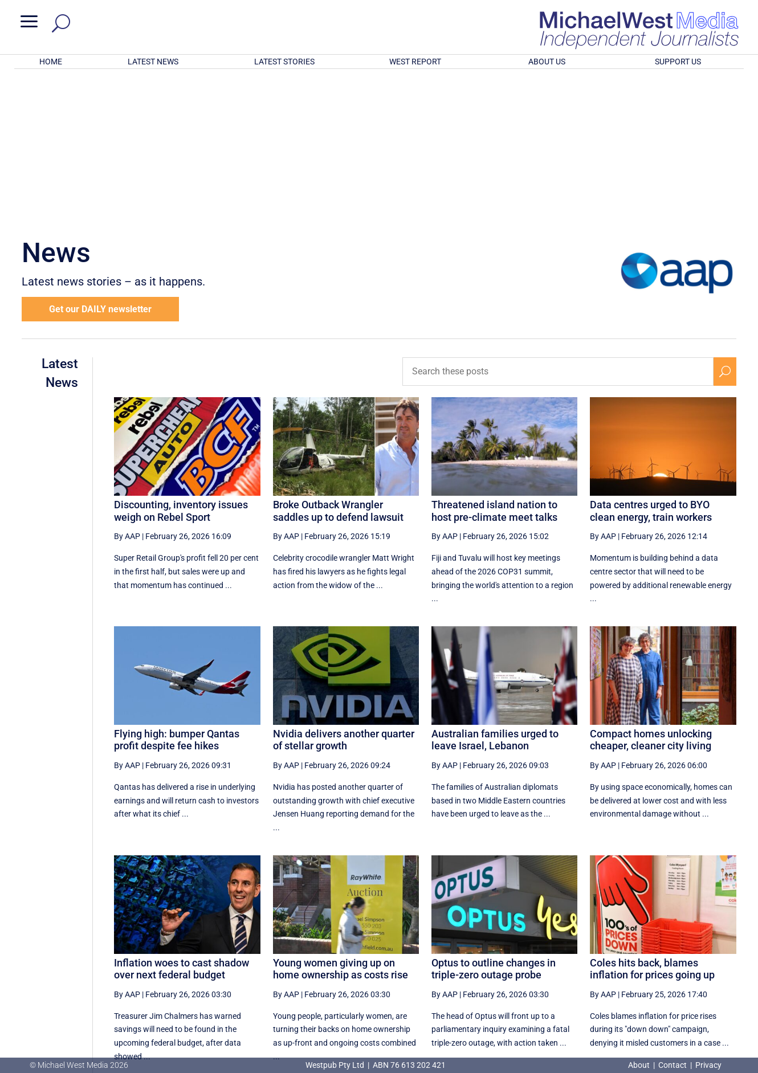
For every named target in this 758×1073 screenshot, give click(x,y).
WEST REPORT (415, 61)
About (639, 1065)
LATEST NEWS (153, 61)
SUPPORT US (678, 61)
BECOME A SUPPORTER (699, 998)
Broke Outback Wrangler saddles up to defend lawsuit (338, 361)
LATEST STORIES (284, 61)
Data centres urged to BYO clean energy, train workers (651, 361)
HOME (50, 61)
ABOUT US (546, 61)
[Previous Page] (472, 957)
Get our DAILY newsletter (100, 159)
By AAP (127, 386)
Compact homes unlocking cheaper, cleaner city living (651, 590)
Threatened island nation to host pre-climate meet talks (494, 361)
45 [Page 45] (585, 957)
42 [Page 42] (498, 957)
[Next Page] (698, 957)
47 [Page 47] (642, 957)
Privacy (708, 1065)
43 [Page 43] (527, 957)
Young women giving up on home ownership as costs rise (340, 819)
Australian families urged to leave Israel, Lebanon (495, 590)
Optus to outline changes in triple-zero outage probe (493, 819)
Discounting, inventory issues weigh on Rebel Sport (181, 361)
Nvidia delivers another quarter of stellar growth (343, 590)
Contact (672, 1065)
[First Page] (447, 957)
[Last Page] (723, 957)
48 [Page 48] (672, 957)
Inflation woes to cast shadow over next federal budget (181, 819)
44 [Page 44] (556, 957)
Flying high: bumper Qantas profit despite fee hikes (176, 590)
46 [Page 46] (614, 957)
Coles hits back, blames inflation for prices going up (652, 819)
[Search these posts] (558, 222)
